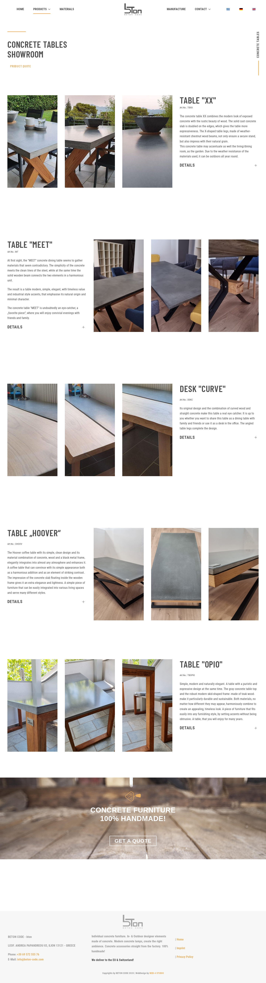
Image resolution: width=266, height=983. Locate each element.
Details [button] (187, 165)
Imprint (181, 948)
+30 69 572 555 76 (28, 954)
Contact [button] (203, 9)
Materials (67, 9)
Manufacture (176, 9)
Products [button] (41, 9)
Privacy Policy (185, 957)
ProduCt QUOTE (20, 66)
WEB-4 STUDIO (156, 973)
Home (20, 9)
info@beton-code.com (30, 959)
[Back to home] (133, 9)
